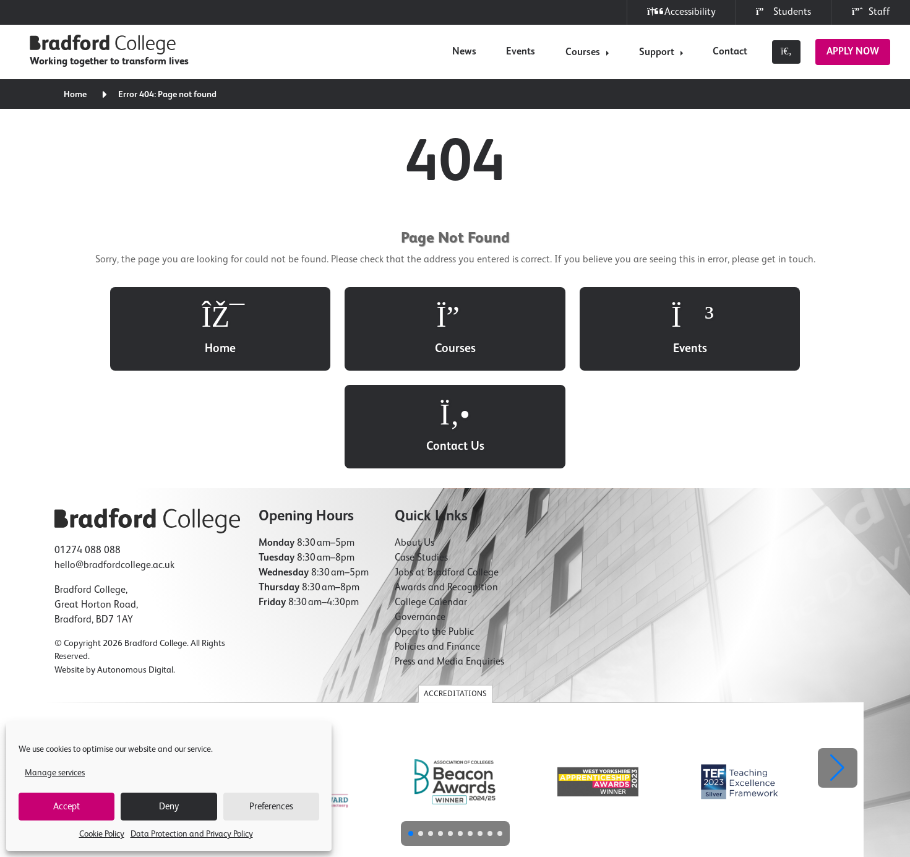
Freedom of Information (426, 780)
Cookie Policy (101, 834)
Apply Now (852, 52)
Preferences (271, 806)
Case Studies (421, 460)
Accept (66, 806)
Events (520, 52)
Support (656, 53)
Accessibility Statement (512, 780)
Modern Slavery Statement (602, 780)
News (464, 52)
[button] (837, 671)
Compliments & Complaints (700, 780)
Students (783, 12)
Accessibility (681, 12)
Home (75, 94)
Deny (169, 806)
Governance (420, 520)
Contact (730, 52)
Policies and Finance (437, 549)
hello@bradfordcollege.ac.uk (114, 468)
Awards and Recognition (446, 490)
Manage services (55, 773)
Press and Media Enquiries (449, 564)
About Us (414, 445)
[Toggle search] (786, 52)
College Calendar (431, 505)
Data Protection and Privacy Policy (192, 834)
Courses (582, 53)
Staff (870, 12)
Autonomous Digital (135, 573)
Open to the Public (434, 535)
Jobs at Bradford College (447, 475)
